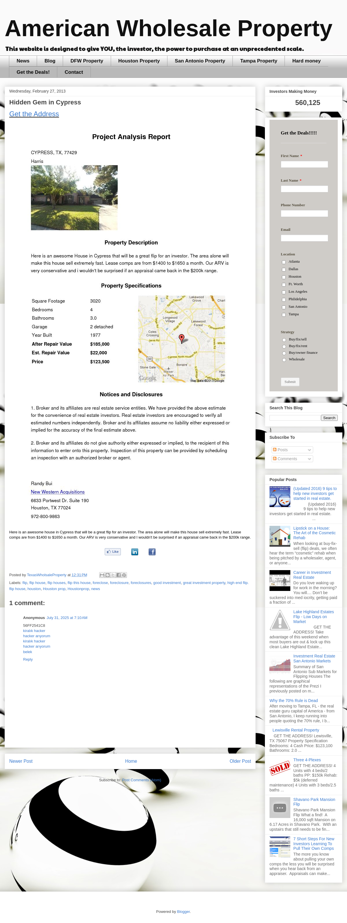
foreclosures (141, 583)
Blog (50, 61)
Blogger (183, 911)
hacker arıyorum (36, 636)
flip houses (56, 583)
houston (34, 589)
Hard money (306, 61)
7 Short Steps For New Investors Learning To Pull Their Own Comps (314, 844)
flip (25, 583)
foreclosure (119, 583)
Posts (280, 449)
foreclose (100, 583)
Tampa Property (258, 61)
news (95, 589)
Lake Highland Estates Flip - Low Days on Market (314, 616)
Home (131, 761)
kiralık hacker (34, 631)
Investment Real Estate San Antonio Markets (314, 658)
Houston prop (54, 589)
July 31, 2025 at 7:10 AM (67, 618)
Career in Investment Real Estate (312, 575)
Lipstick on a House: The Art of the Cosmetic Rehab (315, 533)
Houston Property (139, 61)
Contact (74, 72)
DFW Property (87, 61)
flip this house (79, 583)
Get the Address (34, 114)
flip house (37, 583)
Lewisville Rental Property (296, 730)
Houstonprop (78, 589)
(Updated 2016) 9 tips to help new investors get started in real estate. (315, 493)
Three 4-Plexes (307, 760)
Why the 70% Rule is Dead (294, 700)
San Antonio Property (200, 61)
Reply (28, 659)
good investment (167, 583)
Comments (285, 458)
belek (27, 652)
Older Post (240, 761)
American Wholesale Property (169, 28)
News (23, 61)
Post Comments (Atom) (141, 780)
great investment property (204, 583)
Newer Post (21, 761)
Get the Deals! (33, 72)
